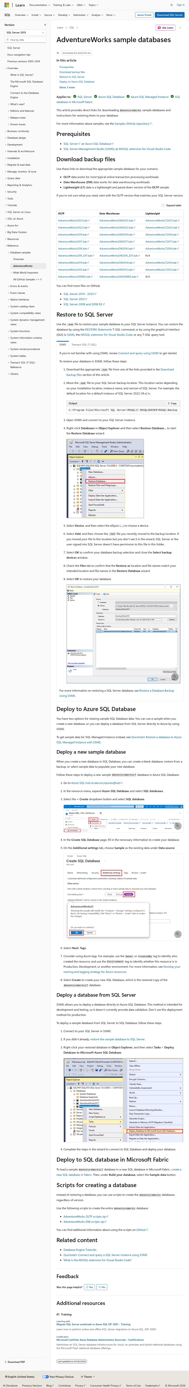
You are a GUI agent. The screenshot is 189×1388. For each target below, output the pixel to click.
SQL (71, 27)
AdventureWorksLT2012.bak (161, 269)
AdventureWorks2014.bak (72, 262)
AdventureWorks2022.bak (72, 227)
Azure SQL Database (111, 97)
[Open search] (171, 5)
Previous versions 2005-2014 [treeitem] (23, 61)
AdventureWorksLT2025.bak (161, 220)
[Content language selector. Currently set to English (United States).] (20, 1377)
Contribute (65, 1385)
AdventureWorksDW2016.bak (116, 248)
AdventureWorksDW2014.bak (116, 262)
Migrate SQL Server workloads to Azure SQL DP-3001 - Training (93, 1324)
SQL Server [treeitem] (13, 47)
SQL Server (85, 97)
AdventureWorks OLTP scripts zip (84, 1216)
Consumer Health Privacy (104, 1385)
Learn (60, 27)
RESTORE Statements (98, 329)
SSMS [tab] (62, 344)
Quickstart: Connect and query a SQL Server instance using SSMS (105, 1255)
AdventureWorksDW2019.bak (116, 234)
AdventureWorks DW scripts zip (83, 1221)
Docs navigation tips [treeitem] (18, 54)
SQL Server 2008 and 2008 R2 (82, 304)
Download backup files (72, 72)
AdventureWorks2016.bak (72, 248)
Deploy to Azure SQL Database (76, 81)
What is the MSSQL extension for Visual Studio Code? (97, 1260)
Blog (48, 1385)
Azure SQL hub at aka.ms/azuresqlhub (95, 783)
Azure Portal (144, 15)
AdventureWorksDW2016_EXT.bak (118, 255)
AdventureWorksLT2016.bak (161, 248)
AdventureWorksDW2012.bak (116, 269)
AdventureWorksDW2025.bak (116, 220)
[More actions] (180, 28)
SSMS (71, 334)
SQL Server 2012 (74, 299)
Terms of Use (133, 1385)
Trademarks (151, 1385)
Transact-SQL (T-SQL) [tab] (84, 344)
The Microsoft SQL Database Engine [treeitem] (26, 84)
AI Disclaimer (10, 1385)
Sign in (181, 4)
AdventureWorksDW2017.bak (116, 241)
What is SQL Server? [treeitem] (21, 74)
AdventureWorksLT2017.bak (161, 241)
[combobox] (25, 32)
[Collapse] (45, 24)
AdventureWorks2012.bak (72, 269)
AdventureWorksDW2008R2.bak (117, 276)
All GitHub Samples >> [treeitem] (26, 279)
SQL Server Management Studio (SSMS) (89, 149)
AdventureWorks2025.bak (72, 220)
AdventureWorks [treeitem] (22, 266)
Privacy (79, 1385)
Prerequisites (66, 67)
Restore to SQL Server (72, 76)
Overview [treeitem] (18, 259)
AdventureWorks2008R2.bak (74, 276)
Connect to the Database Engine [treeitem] (24, 95)
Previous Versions (32, 1385)
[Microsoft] (6, 5)
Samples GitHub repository (132, 123)
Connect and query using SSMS (138, 353)
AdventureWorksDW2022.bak (116, 227)
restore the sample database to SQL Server (117, 1039)
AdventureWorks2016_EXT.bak (75, 255)
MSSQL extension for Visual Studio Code (145, 149)
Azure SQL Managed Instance (150, 97)
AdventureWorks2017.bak (72, 241)
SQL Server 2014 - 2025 (78, 294)
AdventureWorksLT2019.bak (161, 234)
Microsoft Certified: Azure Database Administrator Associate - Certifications (100, 1339)
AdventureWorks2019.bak (72, 234)
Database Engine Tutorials (80, 1250)
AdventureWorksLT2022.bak (161, 227)
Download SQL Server (170, 15)
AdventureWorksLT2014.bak (161, 262)
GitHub (140, 1230)
